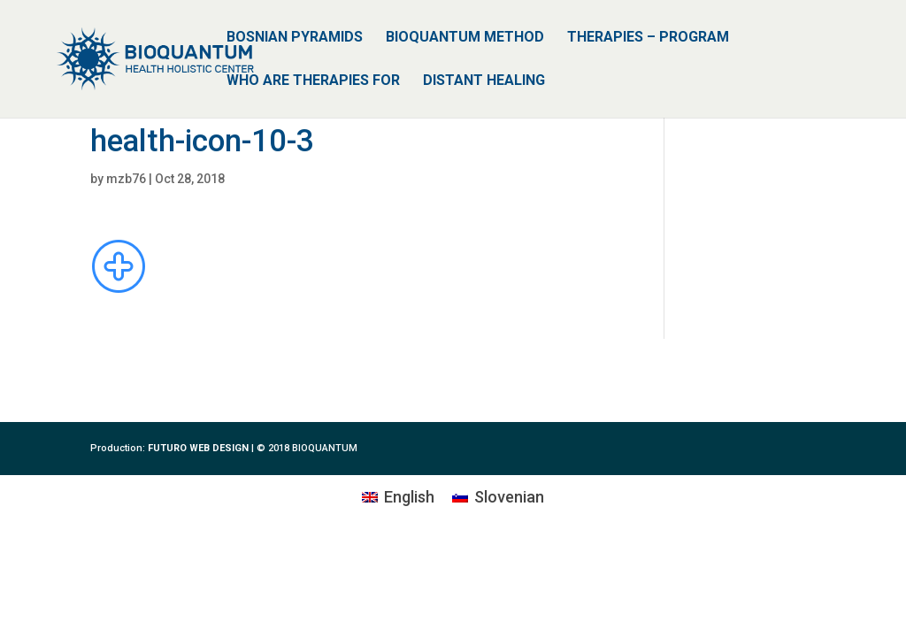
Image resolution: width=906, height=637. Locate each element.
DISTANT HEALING (484, 81)
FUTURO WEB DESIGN (198, 448)
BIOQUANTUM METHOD (465, 38)
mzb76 (126, 179)
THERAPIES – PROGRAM (648, 38)
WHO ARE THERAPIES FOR (313, 81)
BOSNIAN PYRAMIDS (294, 38)
